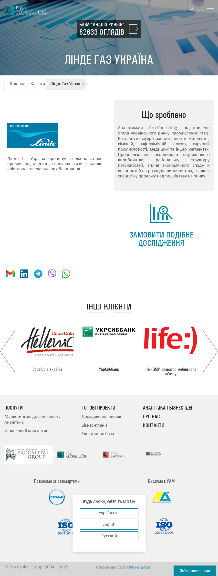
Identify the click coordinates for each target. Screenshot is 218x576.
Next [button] (210, 351)
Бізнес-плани (94, 425)
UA (200, 9)
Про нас (151, 416)
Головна (17, 84)
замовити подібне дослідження (161, 239)
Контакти (153, 425)
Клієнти (38, 84)
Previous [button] (8, 351)
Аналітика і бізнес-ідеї (167, 408)
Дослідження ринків (101, 416)
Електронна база (98, 434)
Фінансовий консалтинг (27, 431)
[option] (47, 349)
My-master (140, 567)
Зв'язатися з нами (195, 571)
